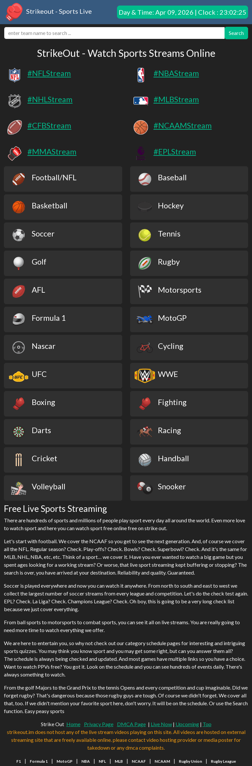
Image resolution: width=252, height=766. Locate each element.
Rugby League (223, 761)
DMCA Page (131, 724)
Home (73, 724)
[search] (114, 33)
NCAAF (139, 761)
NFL (102, 761)
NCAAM (162, 761)
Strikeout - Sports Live (48, 12)
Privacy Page (98, 724)
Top (207, 724)
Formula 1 (39, 761)
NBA (85, 761)
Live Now (161, 724)
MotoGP (65, 761)
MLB (119, 761)
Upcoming (187, 724)
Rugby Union (190, 761)
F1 (18, 761)
